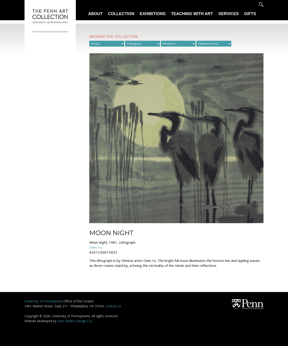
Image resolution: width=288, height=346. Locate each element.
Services (228, 13)
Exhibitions (153, 13)
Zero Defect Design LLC (75, 321)
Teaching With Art (192, 13)
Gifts (250, 13)
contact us (113, 306)
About (95, 13)
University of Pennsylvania (44, 301)
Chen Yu (95, 247)
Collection (121, 13)
